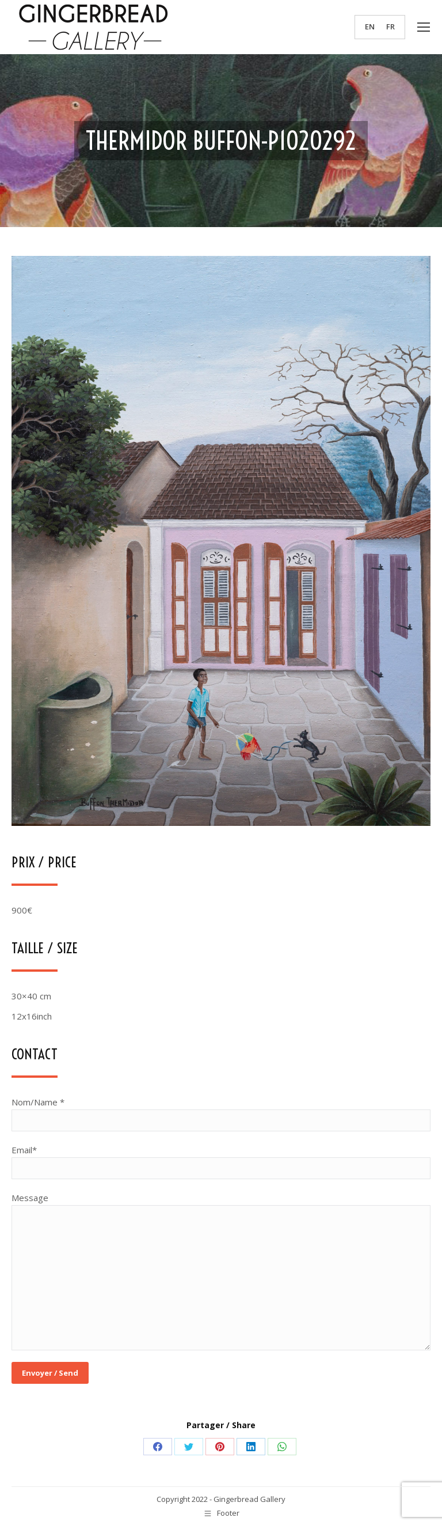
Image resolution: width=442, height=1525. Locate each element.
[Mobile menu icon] (423, 27)
